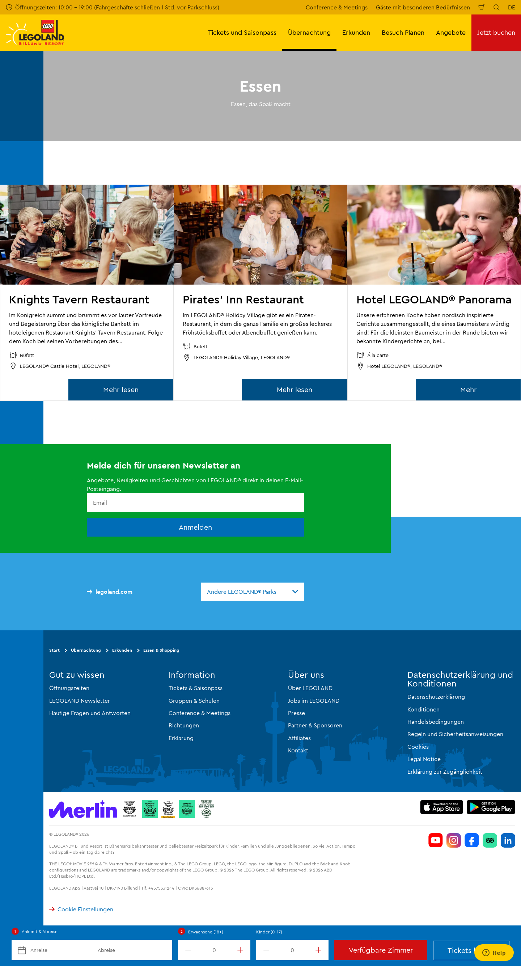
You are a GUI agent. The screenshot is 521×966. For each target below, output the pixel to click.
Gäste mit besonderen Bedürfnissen (423, 7)
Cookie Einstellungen (81, 909)
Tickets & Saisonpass (196, 688)
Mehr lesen (121, 389)
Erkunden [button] (356, 32)
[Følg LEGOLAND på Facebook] (472, 840)
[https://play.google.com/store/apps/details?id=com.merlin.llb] (491, 807)
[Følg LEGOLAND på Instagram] (453, 840)
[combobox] (252, 592)
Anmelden (195, 527)
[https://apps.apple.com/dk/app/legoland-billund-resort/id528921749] (441, 807)
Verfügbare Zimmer (381, 949)
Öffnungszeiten (69, 688)
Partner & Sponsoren (315, 725)
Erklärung (181, 738)
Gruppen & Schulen (194, 700)
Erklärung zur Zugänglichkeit (444, 771)
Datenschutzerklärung (436, 696)
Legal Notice (424, 759)
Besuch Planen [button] (403, 32)
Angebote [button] (451, 32)
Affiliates (299, 738)
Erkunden (122, 650)
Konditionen (423, 709)
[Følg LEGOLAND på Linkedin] (508, 840)
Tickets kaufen (471, 950)
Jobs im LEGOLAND (313, 700)
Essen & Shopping (161, 650)
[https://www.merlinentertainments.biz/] (83, 809)
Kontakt (298, 750)
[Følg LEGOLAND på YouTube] (435, 840)
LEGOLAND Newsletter (79, 700)
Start (54, 650)
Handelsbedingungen (435, 721)
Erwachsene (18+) (205, 931)
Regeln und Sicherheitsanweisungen (455, 734)
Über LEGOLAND (310, 688)
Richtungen (184, 725)
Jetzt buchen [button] (496, 32)
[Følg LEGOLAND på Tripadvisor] (490, 840)
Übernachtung (86, 650)
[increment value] (241, 950)
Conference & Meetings (337, 7)
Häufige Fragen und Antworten (90, 713)
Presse (296, 713)
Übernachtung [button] (309, 32)
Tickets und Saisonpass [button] (242, 32)
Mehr (468, 389)
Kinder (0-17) (269, 931)
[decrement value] (186, 950)
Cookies (418, 746)
